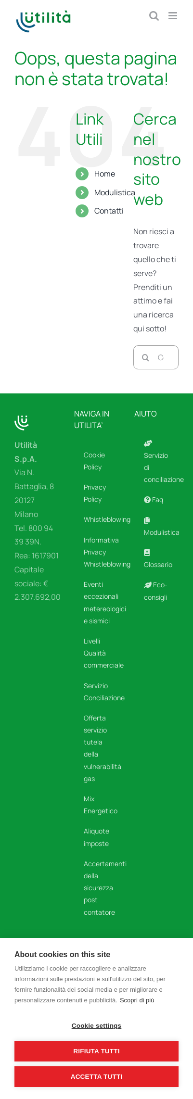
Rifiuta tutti (96, 1051)
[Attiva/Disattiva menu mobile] (173, 16)
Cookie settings (97, 1025)
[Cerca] (145, 357)
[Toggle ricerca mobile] (154, 16)
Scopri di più (137, 1000)
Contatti (109, 210)
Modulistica (114, 192)
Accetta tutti (97, 1076)
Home (104, 173)
